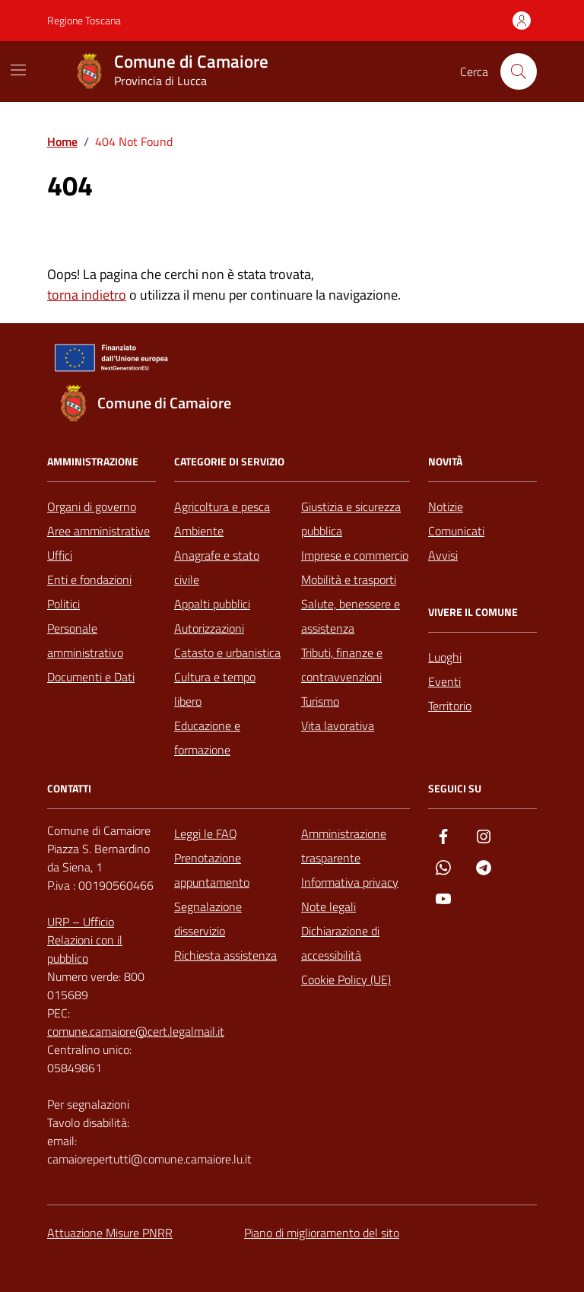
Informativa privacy (349, 882)
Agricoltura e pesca (222, 506)
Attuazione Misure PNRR (110, 1233)
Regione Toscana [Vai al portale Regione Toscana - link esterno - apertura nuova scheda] (84, 20)
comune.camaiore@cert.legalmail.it (135, 1031)
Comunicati (456, 531)
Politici (63, 604)
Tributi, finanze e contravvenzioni (341, 664)
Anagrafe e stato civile (216, 567)
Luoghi (445, 657)
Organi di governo (91, 506)
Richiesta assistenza (225, 955)
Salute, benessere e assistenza (350, 616)
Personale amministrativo (85, 640)
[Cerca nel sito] (518, 71)
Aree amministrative (98, 531)
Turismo (320, 701)
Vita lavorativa (337, 725)
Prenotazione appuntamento (211, 870)
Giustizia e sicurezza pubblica (351, 518)
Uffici (59, 555)
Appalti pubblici (212, 604)
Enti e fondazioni (89, 579)
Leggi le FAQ (205, 833)
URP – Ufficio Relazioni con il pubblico (84, 940)
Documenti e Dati (91, 677)
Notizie (445, 506)
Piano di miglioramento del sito (321, 1233)
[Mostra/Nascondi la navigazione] (18, 70)
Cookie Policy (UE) (346, 979)
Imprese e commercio (354, 555)
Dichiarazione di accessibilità (340, 943)
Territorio (449, 706)
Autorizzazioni (209, 628)
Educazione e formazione (207, 737)
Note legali (328, 906)
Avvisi (443, 555)
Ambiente (199, 531)
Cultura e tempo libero (215, 689)
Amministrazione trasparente (343, 845)
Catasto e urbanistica (227, 652)
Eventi (444, 681)
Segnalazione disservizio (208, 918)
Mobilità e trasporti (348, 579)
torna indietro (86, 294)
